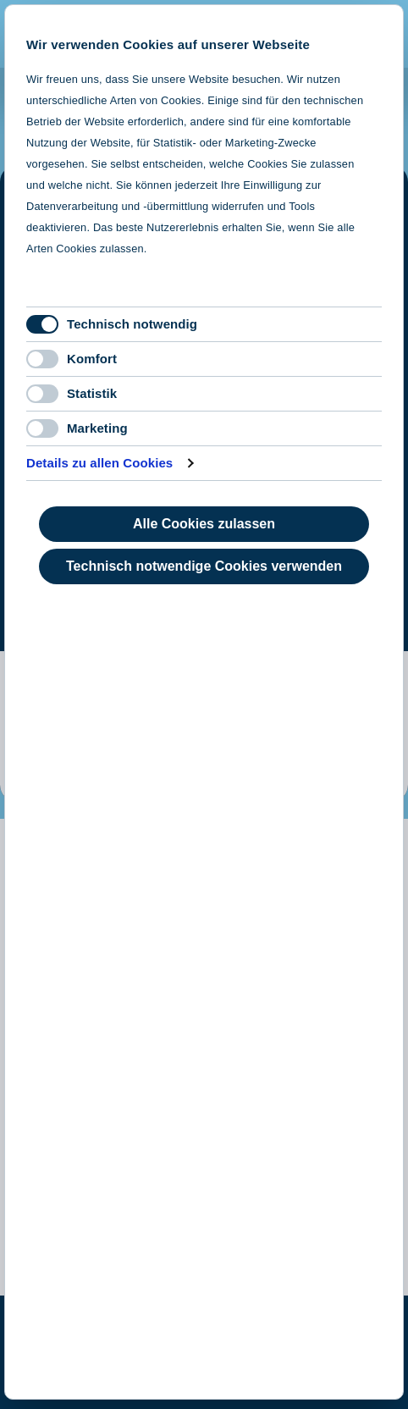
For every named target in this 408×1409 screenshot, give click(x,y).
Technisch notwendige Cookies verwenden (204, 566)
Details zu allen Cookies (99, 463)
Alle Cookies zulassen (204, 524)
